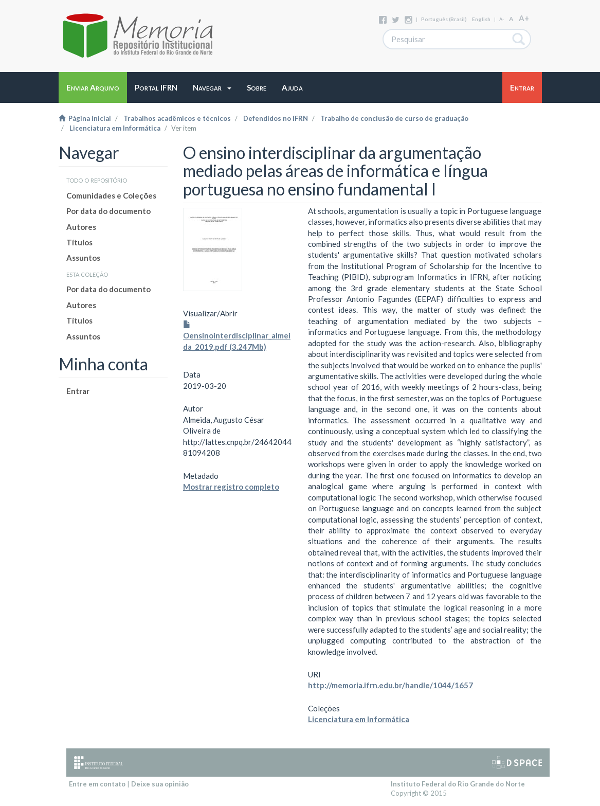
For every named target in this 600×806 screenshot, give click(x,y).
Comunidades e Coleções (111, 195)
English (481, 19)
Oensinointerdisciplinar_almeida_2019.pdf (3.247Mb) (236, 336)
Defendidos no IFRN (275, 118)
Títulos (79, 242)
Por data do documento (108, 211)
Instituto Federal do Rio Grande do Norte (458, 784)
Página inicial (85, 118)
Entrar (77, 391)
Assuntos (83, 257)
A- (501, 19)
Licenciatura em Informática (114, 128)
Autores (81, 226)
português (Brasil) (444, 19)
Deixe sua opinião (160, 784)
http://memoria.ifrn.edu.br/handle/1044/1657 (390, 685)
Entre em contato (97, 784)
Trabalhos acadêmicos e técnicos (177, 118)
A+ (524, 18)
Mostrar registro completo (231, 486)
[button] (212, 87)
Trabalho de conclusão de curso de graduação (394, 118)
